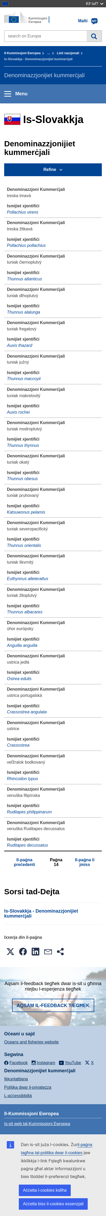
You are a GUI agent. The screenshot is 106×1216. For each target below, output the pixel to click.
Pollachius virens (22, 212)
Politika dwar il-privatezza (27, 1087)
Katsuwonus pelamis (26, 512)
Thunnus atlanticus (24, 279)
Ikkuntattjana (16, 1079)
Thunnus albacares (25, 612)
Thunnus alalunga (23, 312)
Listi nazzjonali (68, 53)
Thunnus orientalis (24, 545)
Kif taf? (94, 3)
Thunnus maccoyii (24, 378)
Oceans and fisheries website (31, 1042)
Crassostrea (18, 745)
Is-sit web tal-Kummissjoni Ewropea (37, 1123)
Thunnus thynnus (23, 445)
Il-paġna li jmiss (85, 862)
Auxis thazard (19, 345)
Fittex (94, 36)
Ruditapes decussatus (27, 845)
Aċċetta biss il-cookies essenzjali (53, 1204)
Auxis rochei (18, 412)
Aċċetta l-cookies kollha (45, 1190)
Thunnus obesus (22, 478)
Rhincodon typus (22, 778)
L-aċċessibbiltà (18, 1095)
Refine (49, 169)
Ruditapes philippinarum (29, 812)
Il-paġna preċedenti (24, 862)
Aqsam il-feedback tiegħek (53, 1005)
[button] (10, 951)
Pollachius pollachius (26, 245)
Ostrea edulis (19, 678)
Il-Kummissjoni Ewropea (22, 53)
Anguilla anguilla (22, 645)
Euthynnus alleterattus (27, 578)
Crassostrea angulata (27, 712)
